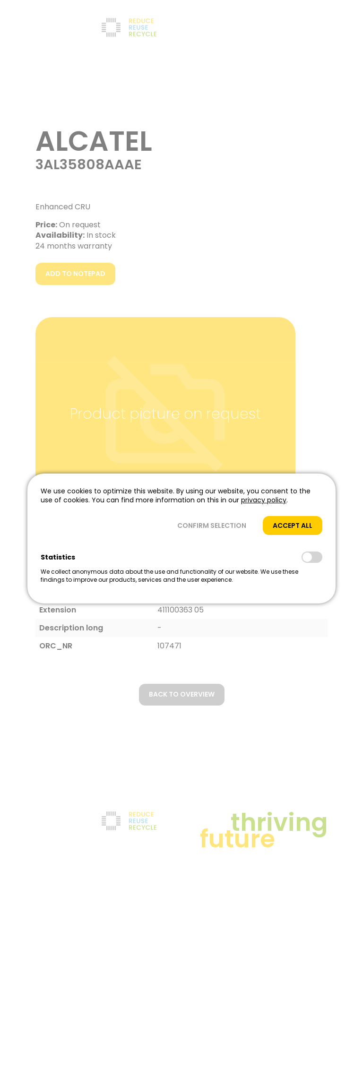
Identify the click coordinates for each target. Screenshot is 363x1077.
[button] (211, 525)
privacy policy (263, 500)
